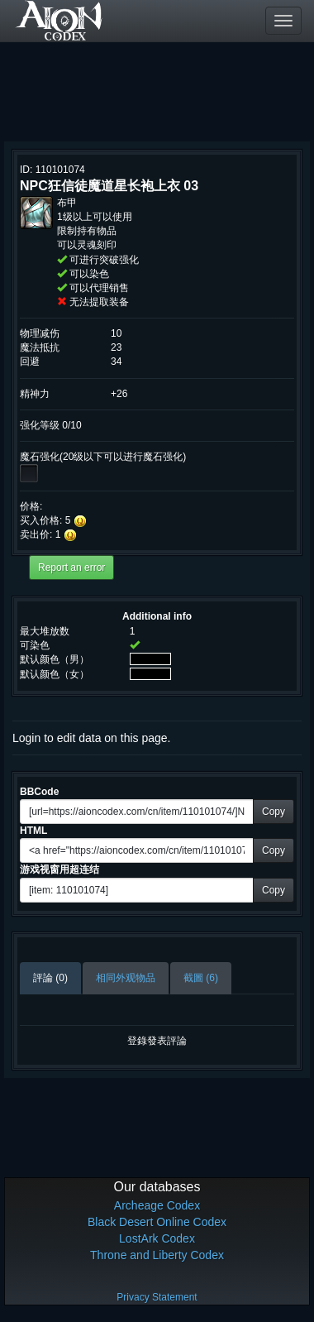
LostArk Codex (157, 1238)
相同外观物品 (125, 978)
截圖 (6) (200, 978)
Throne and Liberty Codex (157, 1255)
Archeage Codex (157, 1205)
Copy (273, 811)
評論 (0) (50, 978)
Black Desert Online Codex (157, 1222)
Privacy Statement (157, 1297)
